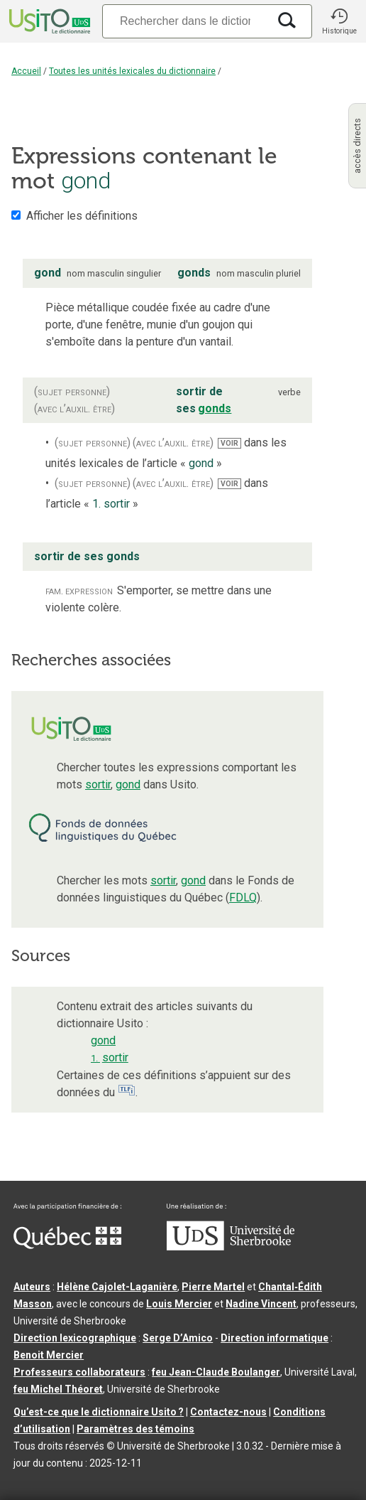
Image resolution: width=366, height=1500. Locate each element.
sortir (98, 784)
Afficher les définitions (82, 216)
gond (128, 784)
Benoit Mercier (48, 1355)
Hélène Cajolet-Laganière (117, 1286)
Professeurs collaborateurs (79, 1372)
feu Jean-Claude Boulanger (216, 1372)
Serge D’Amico (178, 1338)
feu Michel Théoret (58, 1389)
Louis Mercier (179, 1303)
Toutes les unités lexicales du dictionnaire (132, 71)
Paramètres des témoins (135, 1429)
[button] (339, 21)
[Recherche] (185, 21)
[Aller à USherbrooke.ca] (230, 1247)
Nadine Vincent (261, 1303)
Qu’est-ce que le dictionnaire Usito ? (98, 1412)
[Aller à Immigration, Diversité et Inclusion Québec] (67, 1245)
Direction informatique (274, 1338)
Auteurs (31, 1286)
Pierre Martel (213, 1286)
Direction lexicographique (74, 1338)
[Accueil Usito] (48, 21)
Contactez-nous (228, 1412)
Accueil (26, 71)
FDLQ (243, 897)
